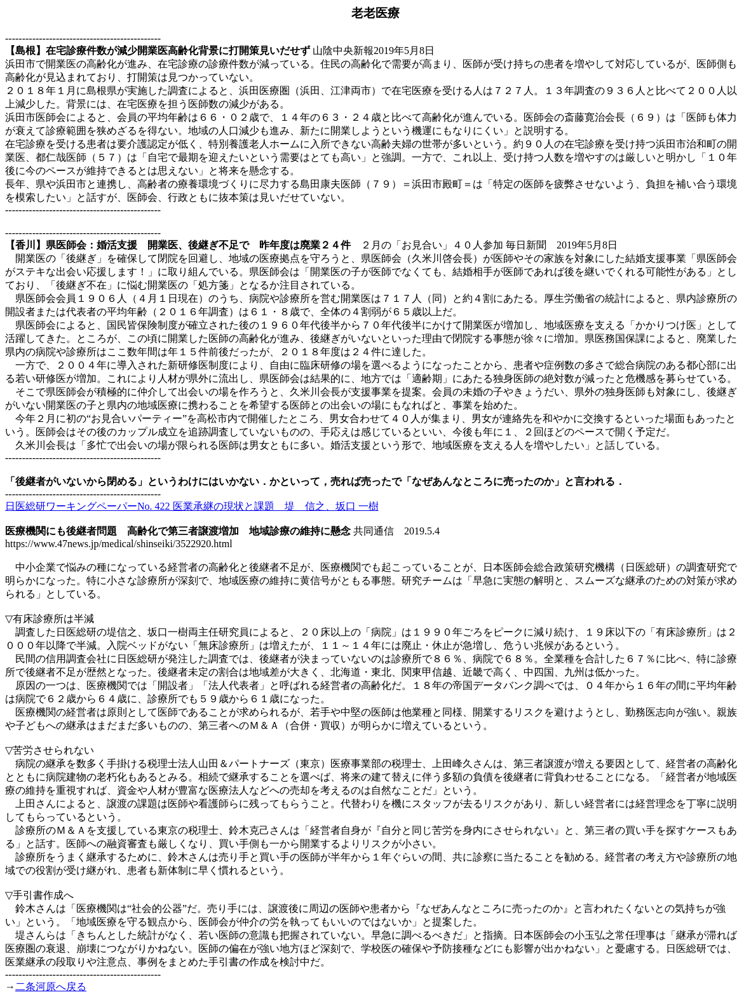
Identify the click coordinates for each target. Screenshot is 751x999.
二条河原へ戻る (50, 986)
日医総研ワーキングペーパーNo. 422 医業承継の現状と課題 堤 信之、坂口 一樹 (192, 506)
